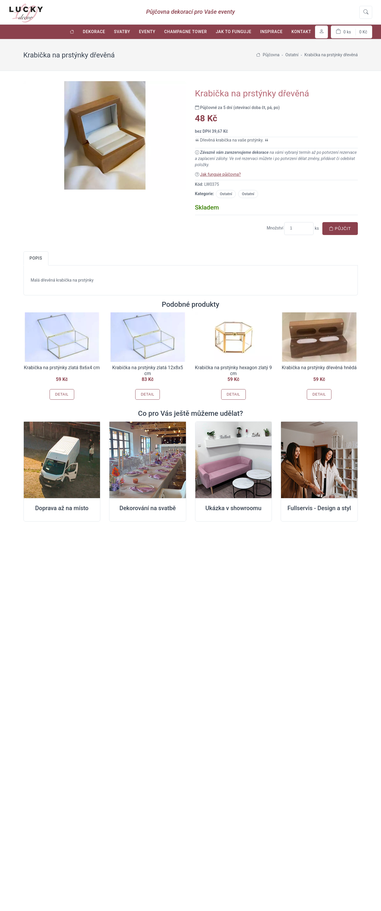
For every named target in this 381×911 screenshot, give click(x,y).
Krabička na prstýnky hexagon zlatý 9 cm (233, 370)
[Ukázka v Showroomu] (233, 460)
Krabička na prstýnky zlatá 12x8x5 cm (147, 370)
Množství (275, 228)
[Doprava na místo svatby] (62, 460)
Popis (36, 258)
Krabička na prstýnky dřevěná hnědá (319, 367)
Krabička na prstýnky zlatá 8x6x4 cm (62, 367)
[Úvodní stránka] (72, 32)
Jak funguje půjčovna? (220, 174)
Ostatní (226, 194)
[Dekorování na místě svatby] (147, 460)
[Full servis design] (319, 460)
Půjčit (340, 228)
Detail (62, 394)
